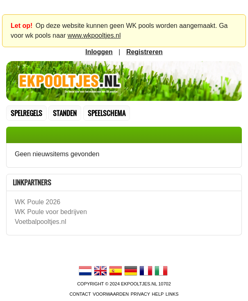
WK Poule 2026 (37, 201)
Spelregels (26, 113)
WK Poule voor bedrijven (51, 211)
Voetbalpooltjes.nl (40, 221)
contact (80, 294)
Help (158, 294)
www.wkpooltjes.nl (94, 35)
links (172, 294)
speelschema (106, 113)
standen (65, 113)
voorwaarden (111, 294)
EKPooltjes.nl (139, 283)
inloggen (99, 51)
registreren (144, 51)
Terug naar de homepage (124, 81)
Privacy (140, 294)
